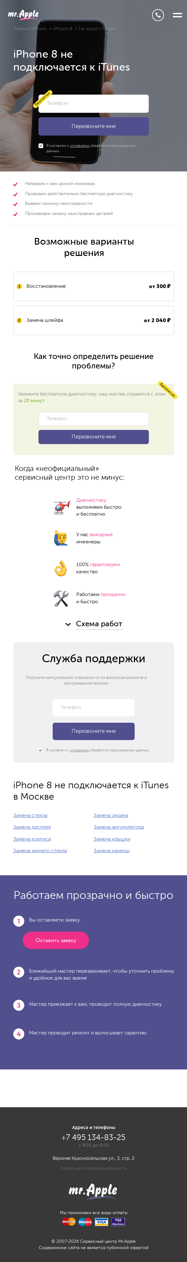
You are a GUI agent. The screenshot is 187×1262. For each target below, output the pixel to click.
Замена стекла (30, 815)
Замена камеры (112, 851)
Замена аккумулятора (119, 827)
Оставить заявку (56, 941)
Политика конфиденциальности (94, 1168)
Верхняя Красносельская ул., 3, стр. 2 (93, 1158)
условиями (80, 146)
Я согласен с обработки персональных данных (87, 148)
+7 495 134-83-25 (158, 15)
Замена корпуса (32, 839)
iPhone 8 (62, 28)
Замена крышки (112, 839)
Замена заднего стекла (40, 851)
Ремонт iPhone (29, 28)
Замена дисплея (32, 827)
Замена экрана (111, 815)
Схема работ (99, 624)
